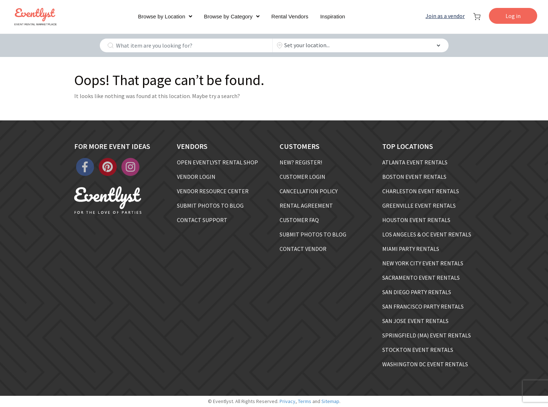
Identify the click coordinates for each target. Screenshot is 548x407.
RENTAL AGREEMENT (306, 205)
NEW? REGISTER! (301, 162)
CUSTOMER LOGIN (302, 176)
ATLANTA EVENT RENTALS (414, 162)
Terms (304, 401)
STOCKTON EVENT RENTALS (417, 349)
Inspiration (332, 16)
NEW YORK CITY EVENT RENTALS (422, 263)
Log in (513, 15)
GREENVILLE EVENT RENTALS (419, 205)
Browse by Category (228, 16)
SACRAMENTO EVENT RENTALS (421, 277)
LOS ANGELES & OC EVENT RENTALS (426, 234)
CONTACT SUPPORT (202, 220)
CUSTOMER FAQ (299, 220)
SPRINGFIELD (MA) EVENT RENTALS (426, 335)
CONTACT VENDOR (303, 248)
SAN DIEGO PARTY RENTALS (416, 292)
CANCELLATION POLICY (309, 191)
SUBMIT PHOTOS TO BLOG (210, 205)
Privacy (287, 401)
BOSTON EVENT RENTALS (414, 176)
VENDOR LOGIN (196, 176)
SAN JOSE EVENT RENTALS (415, 320)
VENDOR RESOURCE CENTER (213, 191)
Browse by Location (161, 16)
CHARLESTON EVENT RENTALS (420, 191)
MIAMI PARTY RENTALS (410, 248)
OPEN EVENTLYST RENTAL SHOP (217, 162)
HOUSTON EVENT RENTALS (416, 220)
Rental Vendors (289, 16)
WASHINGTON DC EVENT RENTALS (425, 364)
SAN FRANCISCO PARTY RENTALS (423, 306)
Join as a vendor (445, 15)
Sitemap (330, 401)
